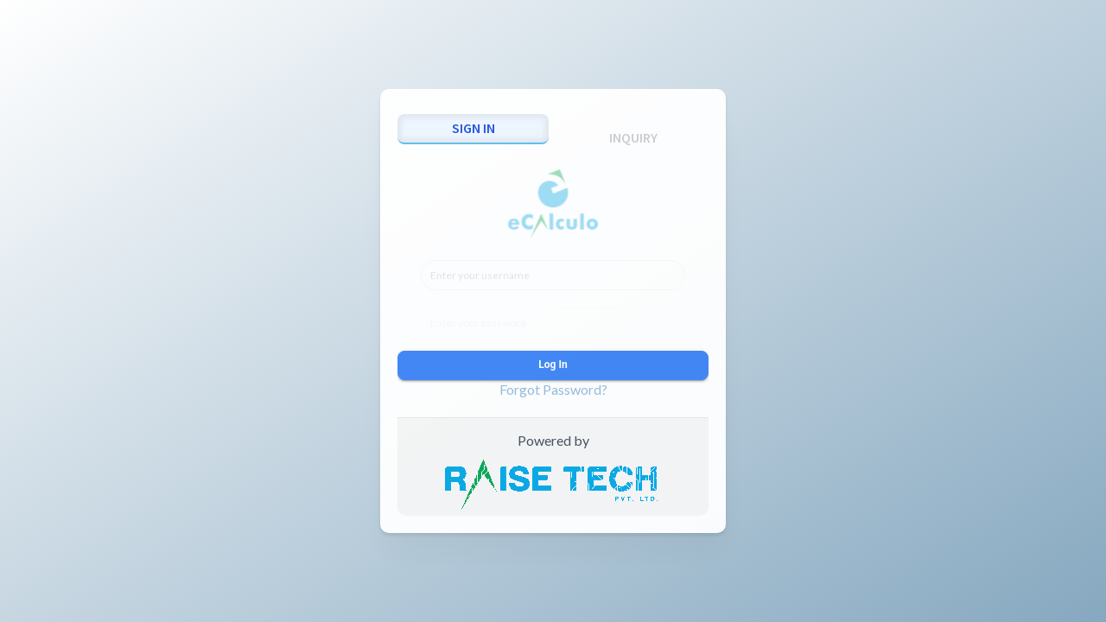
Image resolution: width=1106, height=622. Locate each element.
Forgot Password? (553, 389)
